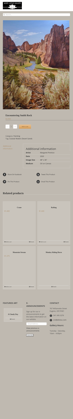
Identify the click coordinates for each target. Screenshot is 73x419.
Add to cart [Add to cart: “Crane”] (9, 242)
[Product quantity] (11, 126)
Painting (16, 136)
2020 (42, 156)
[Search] (4, 14)
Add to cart (25, 126)
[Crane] (19, 202)
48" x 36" (43, 160)
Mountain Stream (19, 252)
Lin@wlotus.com (58, 320)
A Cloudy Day (13, 314)
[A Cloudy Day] (13, 309)
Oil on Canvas (45, 163)
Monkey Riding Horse (54, 252)
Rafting (54, 207)
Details (32, 242)
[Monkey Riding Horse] (54, 247)
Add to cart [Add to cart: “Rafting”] (43, 242)
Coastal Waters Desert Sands (20, 138)
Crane (19, 207)
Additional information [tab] (7, 147)
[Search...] (36, 14)
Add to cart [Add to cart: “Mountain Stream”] (9, 286)
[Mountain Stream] (19, 247)
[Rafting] (54, 202)
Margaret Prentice (47, 152)
